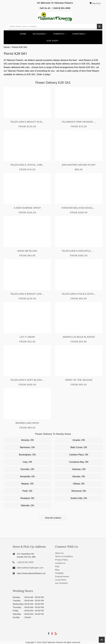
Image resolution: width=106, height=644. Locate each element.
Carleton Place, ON (78, 454)
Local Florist (60, 580)
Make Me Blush (27, 251)
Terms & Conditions (64, 556)
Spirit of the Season (78, 380)
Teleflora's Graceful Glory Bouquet (79, 251)
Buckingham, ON (27, 454)
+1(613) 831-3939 (61, 8)
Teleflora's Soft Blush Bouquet (27, 380)
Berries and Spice (27, 423)
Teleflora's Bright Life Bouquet (27, 294)
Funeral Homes (62, 576)
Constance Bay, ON (78, 462)
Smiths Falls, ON (78, 498)
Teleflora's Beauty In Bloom (27, 122)
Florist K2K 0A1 (19, 47)
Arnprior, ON (79, 440)
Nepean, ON (27, 483)
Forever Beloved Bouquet (79, 208)
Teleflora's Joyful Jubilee (27, 165)
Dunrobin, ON (27, 469)
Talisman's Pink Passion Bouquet (79, 122)
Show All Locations (53, 518)
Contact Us (60, 563)
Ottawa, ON (78, 483)
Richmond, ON (78, 491)
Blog (57, 570)
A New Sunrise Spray (27, 208)
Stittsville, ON (27, 505)
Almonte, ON (27, 440)
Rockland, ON (27, 498)
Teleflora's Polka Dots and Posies (79, 294)
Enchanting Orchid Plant (79, 165)
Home (23, 33)
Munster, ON (79, 476)
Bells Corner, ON (78, 447)
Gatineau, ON (78, 469)
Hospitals (59, 573)
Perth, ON (27, 491)
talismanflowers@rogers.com (30, 567)
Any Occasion (61, 583)
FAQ (57, 566)
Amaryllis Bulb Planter (79, 337)
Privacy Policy (61, 559)
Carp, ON (27, 462)
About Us (59, 553)
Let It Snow (27, 337)
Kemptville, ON (27, 476)
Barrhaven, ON (27, 447)
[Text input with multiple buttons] (52, 26)
